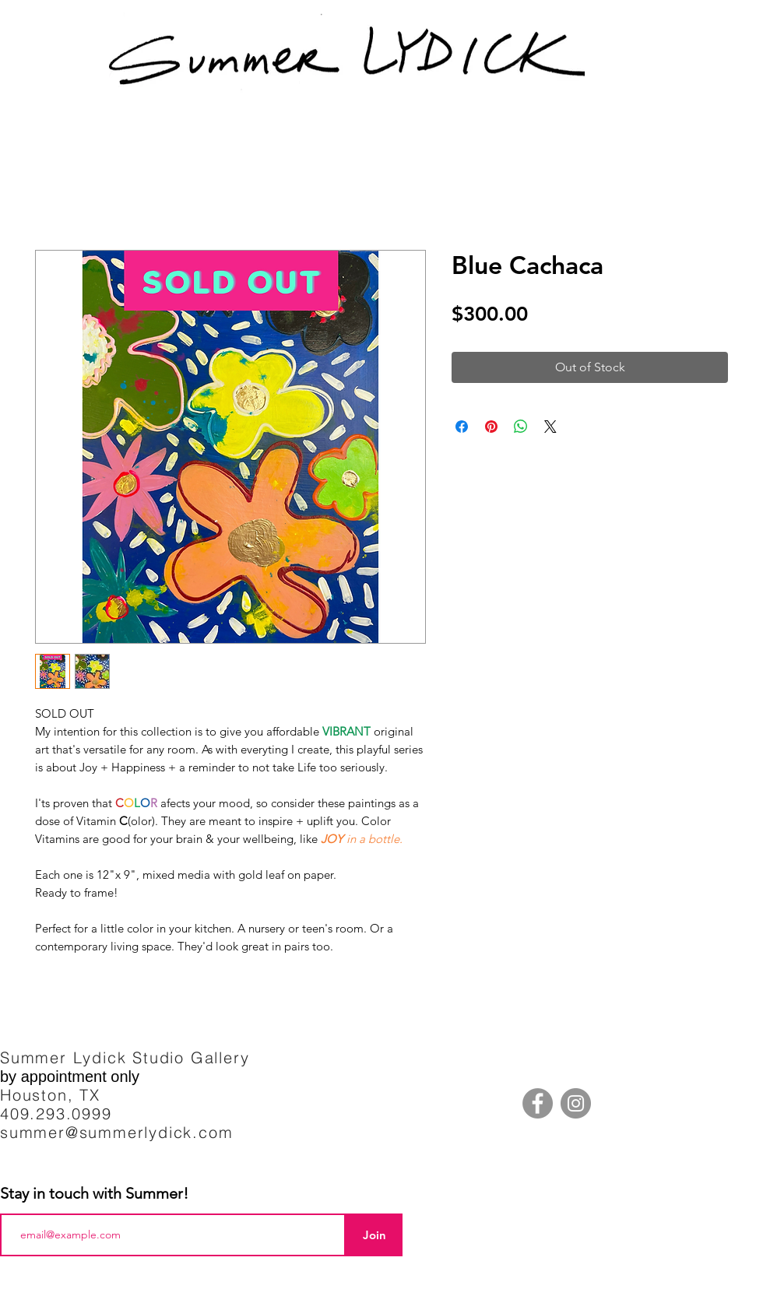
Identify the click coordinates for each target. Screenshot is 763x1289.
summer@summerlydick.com (116, 1132)
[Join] (374, 1234)
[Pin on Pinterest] (491, 426)
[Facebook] (537, 1103)
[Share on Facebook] (461, 426)
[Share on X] (550, 426)
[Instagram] (576, 1103)
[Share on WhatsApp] (521, 426)
